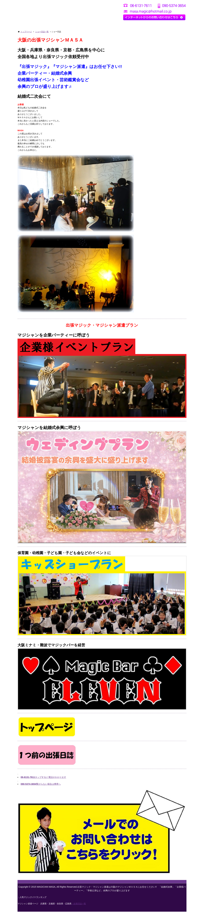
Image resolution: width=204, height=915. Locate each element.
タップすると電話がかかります (43, 780)
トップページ (26, 32)
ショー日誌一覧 (42, 32)
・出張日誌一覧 (78, 907)
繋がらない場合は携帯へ (41, 787)
